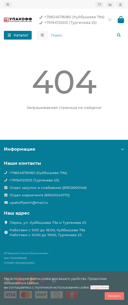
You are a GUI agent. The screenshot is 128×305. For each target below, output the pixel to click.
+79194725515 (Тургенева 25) (67, 22)
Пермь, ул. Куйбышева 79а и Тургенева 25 (48, 222)
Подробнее (99, 287)
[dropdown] (8, 4)
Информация (64, 149)
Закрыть (114, 296)
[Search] (86, 35)
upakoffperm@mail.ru (29, 202)
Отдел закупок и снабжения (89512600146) (48, 188)
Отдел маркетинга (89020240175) (40, 195)
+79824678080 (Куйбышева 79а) (71, 17)
